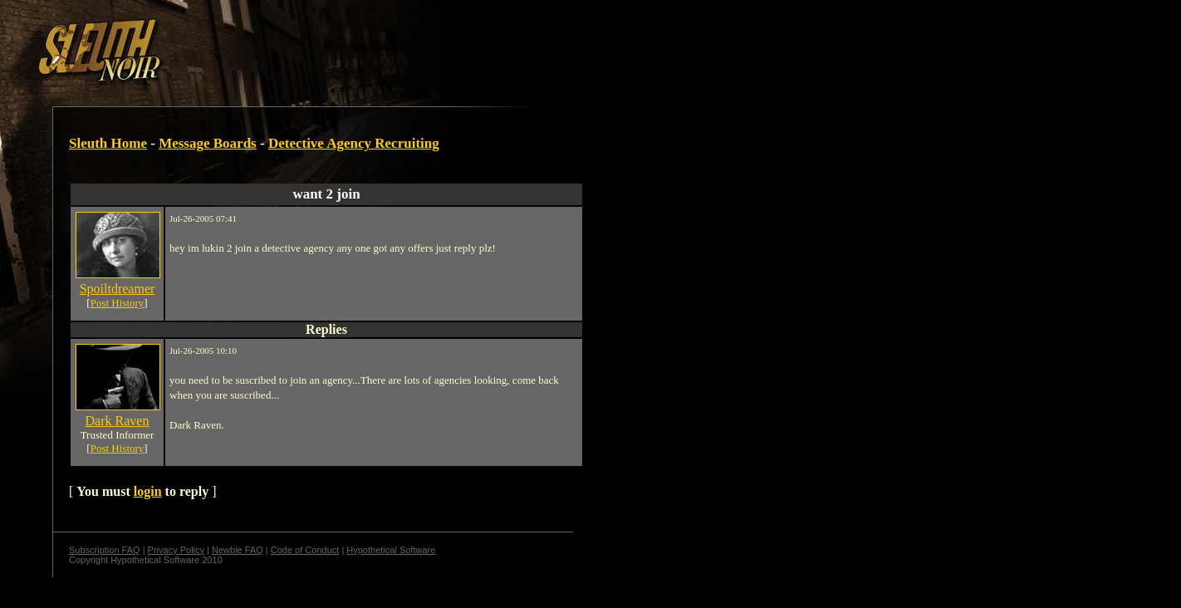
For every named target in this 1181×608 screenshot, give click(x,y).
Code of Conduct (305, 550)
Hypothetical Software (390, 550)
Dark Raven (117, 421)
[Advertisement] (288, 44)
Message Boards (208, 143)
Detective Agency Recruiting (353, 143)
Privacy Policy (176, 550)
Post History (118, 303)
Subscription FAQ (104, 550)
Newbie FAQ (237, 550)
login (148, 491)
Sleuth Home (108, 143)
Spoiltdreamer (117, 289)
